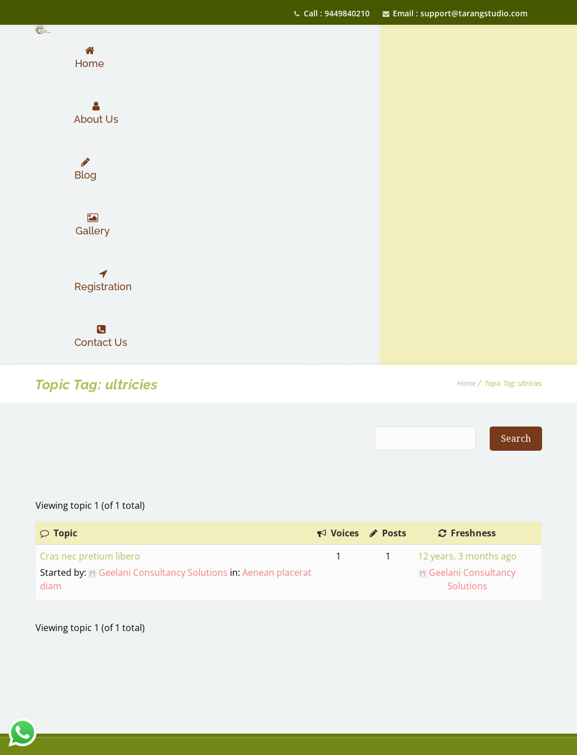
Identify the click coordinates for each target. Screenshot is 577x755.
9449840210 (443, 579)
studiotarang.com (457, 628)
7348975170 (443, 561)
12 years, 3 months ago (467, 278)
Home (466, 105)
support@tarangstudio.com (443, 610)
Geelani (48, 726)
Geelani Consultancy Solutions (163, 294)
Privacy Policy (288, 643)
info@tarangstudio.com (531, 610)
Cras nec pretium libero (90, 278)
